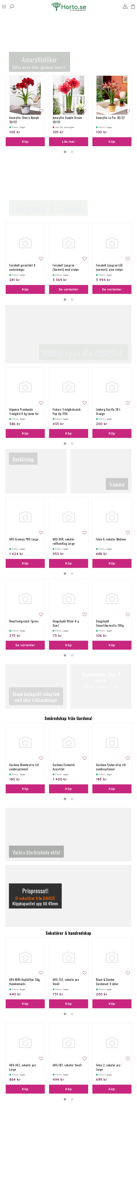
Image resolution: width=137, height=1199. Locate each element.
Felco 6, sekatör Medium (111, 539)
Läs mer (68, 142)
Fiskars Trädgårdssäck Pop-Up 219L (67, 411)
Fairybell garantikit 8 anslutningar (22, 267)
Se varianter (68, 289)
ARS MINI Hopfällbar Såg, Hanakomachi (24, 981)
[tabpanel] (25, 110)
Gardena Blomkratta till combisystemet (24, 767)
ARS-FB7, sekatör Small (67, 1065)
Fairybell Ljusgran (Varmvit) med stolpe (66, 267)
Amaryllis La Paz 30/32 (110, 118)
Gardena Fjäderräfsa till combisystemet (111, 767)
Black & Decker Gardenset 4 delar (107, 981)
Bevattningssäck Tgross (24, 621)
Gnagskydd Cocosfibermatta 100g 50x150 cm (110, 625)
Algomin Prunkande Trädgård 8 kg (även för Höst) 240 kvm (24, 413)
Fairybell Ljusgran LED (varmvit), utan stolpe (109, 267)
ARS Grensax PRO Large (23, 539)
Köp (25, 142)
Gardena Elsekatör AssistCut (64, 767)
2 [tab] (72, 151)
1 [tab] (64, 151)
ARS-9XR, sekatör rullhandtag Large (64, 541)
